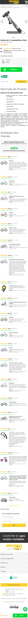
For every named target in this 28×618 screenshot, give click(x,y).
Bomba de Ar (16, 7)
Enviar (14, 525)
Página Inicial (3, 7)
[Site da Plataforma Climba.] (14, 606)
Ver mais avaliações (14, 505)
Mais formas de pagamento (7, 55)
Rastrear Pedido (9, 554)
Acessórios (10, 7)
